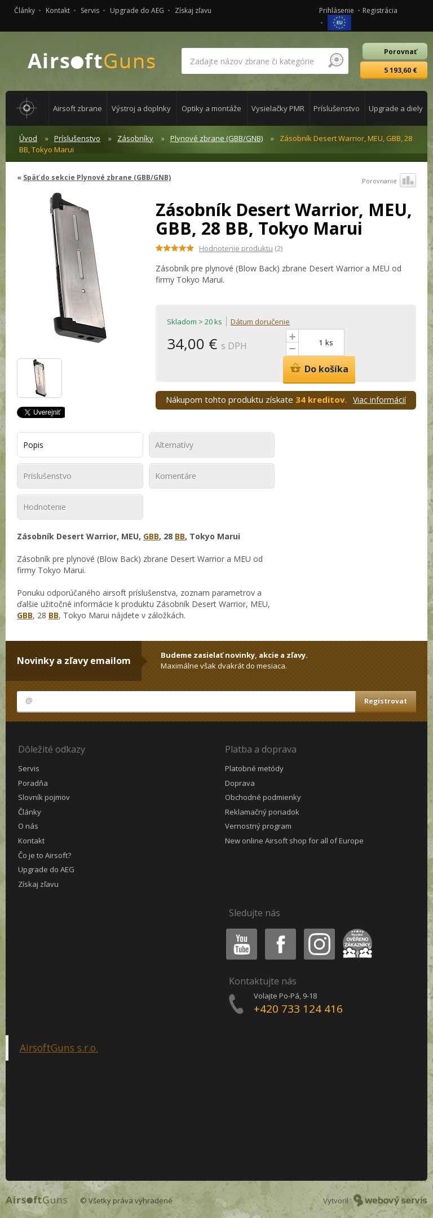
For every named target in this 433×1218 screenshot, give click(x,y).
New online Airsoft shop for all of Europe (294, 841)
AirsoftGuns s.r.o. (59, 1047)
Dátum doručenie (260, 321)
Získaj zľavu (193, 10)
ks (329, 342)
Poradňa (33, 783)
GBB (151, 536)
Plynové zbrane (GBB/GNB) (216, 138)
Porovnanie (389, 181)
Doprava (240, 783)
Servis (90, 10)
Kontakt (58, 10)
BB (180, 536)
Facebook (279, 931)
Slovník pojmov (44, 797)
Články (24, 10)
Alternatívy (174, 444)
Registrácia (380, 10)
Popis (33, 444)
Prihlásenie (336, 10)
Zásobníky (135, 138)
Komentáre (175, 476)
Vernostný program (258, 826)
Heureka (355, 931)
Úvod (28, 138)
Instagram (318, 931)
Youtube (238, 931)
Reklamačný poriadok (262, 812)
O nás (28, 826)
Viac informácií (379, 399)
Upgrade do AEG (137, 10)
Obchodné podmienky (263, 797)
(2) (240, 248)
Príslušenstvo (77, 138)
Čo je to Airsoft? (44, 855)
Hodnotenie (44, 507)
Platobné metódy (254, 768)
